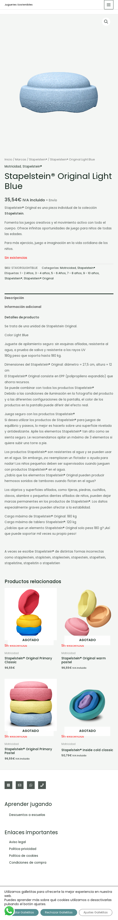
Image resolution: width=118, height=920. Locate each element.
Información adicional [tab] (23, 307)
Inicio (8, 159)
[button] (106, 22)
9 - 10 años (91, 273)
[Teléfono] (42, 785)
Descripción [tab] (14, 298)
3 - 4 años (42, 273)
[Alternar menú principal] (108, 4)
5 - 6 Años (58, 273)
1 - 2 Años (27, 273)
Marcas (20, 159)
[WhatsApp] (31, 785)
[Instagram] (8, 785)
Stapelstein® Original (39, 278)
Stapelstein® (38, 159)
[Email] (20, 785)
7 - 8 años (74, 273)
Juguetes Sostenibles (19, 4)
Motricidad (13, 166)
